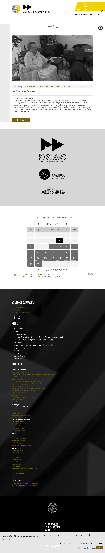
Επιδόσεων (92, 548)
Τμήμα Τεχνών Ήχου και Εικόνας (23, 310)
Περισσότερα (6, 540)
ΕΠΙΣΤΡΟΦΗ (20, 119)
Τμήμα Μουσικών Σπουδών (21, 312)
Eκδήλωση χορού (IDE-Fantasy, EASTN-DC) (39, 274)
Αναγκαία (83, 548)
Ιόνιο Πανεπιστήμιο (19, 307)
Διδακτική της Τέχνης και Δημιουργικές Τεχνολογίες (49, 86)
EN (98, 14)
